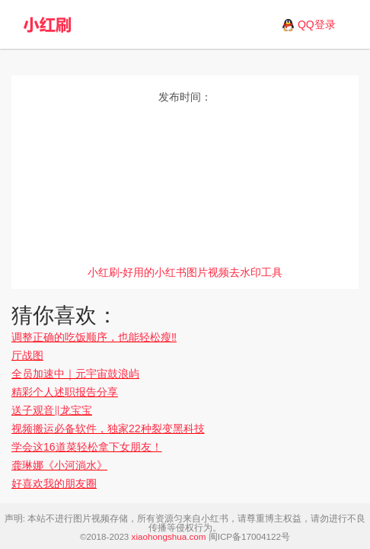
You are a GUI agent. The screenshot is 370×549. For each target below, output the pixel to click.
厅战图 (27, 355)
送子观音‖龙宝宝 (51, 410)
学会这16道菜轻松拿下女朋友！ (86, 447)
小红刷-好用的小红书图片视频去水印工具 (185, 272)
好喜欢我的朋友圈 (54, 483)
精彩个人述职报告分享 (64, 392)
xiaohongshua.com (169, 536)
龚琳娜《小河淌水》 (59, 465)
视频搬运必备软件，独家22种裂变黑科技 (108, 428)
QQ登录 (317, 24)
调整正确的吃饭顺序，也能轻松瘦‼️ (94, 337)
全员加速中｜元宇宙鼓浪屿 (75, 374)
